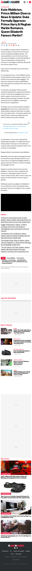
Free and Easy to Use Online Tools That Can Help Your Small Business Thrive (16, 516)
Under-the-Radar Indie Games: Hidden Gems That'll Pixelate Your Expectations (22, 331)
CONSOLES (5, 551)
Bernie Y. (4, 42)
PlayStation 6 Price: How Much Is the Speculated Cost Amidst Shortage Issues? (22, 342)
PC (11, 551)
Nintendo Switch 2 (19, 349)
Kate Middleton (21, 260)
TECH (12, 554)
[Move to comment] (19, 45)
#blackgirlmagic (7, 126)
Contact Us (14, 556)
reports (23, 79)
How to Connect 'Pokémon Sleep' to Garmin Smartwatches (21, 363)
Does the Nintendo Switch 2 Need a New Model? (22, 351)
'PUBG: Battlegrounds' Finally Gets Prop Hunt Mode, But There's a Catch (22, 373)
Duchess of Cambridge (9, 260)
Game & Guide (7, 266)
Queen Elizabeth (7, 263)
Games (15, 328)
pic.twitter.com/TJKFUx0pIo (10, 128)
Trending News (5, 7)
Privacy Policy (16, 559)
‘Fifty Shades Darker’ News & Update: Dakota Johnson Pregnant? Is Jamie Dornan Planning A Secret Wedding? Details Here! (16, 243)
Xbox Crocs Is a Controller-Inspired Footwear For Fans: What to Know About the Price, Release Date (15, 496)
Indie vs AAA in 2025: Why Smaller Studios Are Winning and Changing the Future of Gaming (14, 477)
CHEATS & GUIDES (18, 360)
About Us (7, 556)
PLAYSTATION (17, 339)
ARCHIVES (18, 554)
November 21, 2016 (22, 132)
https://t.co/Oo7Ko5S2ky (19, 126)
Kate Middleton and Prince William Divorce (14, 261)
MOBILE (28, 551)
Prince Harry (20, 258)
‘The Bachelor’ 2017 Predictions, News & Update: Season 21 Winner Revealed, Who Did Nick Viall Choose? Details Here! (15, 236)
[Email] (16, 45)
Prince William (11, 258)
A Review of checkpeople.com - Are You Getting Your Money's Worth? (16, 536)
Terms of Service (23, 556)
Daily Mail (4, 109)
